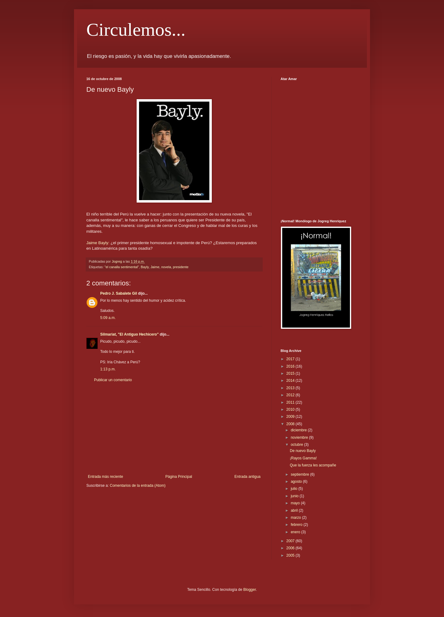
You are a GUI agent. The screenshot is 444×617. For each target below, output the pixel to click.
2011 (291, 402)
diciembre (299, 430)
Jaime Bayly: (97, 242)
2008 (291, 424)
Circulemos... (136, 29)
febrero (297, 524)
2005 (291, 555)
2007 (291, 541)
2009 (291, 416)
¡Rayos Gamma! (303, 458)
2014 (291, 380)
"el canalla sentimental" (122, 267)
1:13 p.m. (108, 369)
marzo (296, 517)
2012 (291, 395)
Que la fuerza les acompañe (313, 465)
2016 (291, 366)
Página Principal (178, 476)
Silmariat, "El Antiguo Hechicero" (129, 334)
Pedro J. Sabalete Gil (118, 293)
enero (296, 532)
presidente (180, 267)
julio (294, 488)
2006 (291, 548)
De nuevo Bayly (303, 451)
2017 (291, 359)
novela (166, 267)
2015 (291, 373)
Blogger (249, 589)
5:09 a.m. (108, 318)
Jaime (154, 267)
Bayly (145, 267)
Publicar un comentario (113, 380)
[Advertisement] (174, 428)
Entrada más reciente (105, 476)
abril (295, 510)
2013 (291, 388)
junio (295, 496)
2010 (291, 409)
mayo (296, 503)
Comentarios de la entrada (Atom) (138, 485)
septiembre (300, 474)
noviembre (300, 437)
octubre (297, 444)
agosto (297, 481)
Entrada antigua (247, 476)
